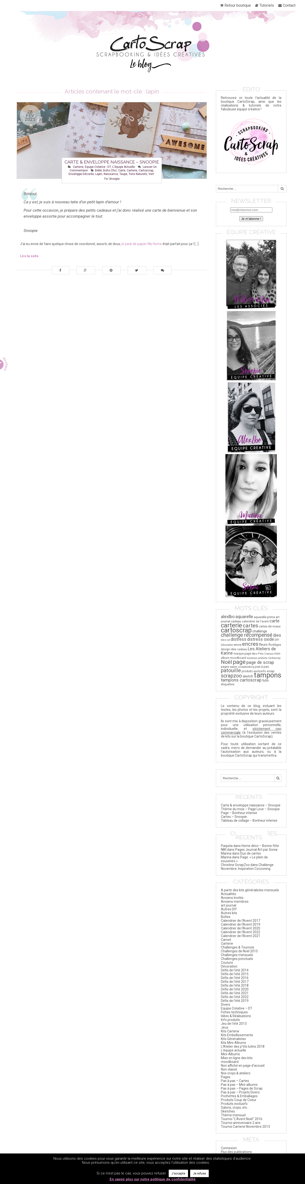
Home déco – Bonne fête (260, 846)
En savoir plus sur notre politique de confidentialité (153, 1179)
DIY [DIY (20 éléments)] (277, 639)
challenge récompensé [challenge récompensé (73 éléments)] (246, 635)
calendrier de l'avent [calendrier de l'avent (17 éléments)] (255, 621)
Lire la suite (29, 256)
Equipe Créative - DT (98, 167)
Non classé (229, 1069)
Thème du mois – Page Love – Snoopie (250, 809)
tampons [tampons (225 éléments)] (267, 675)
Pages (225, 1077)
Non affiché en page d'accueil (242, 1065)
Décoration (229, 966)
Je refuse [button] (199, 1173)
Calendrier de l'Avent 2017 (240, 921)
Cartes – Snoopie (234, 817)
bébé (98, 170)
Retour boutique (237, 5)
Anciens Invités (232, 898)
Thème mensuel (233, 1115)
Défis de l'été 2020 (235, 989)
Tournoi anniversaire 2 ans (240, 1123)
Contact (289, 5)
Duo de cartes (250, 853)
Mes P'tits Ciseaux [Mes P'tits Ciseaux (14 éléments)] (263, 653)
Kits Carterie (230, 1031)
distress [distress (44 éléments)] (238, 639)
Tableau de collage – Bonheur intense (249, 820)
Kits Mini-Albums (233, 1043)
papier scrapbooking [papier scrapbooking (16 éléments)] (242, 666)
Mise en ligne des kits (237, 1058)
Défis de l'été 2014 (235, 970)
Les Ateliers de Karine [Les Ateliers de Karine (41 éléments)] (248, 651)
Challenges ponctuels (237, 959)
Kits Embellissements (237, 1035)
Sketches (228, 1111)
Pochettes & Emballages (239, 1096)
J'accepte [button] (178, 1173)
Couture (227, 962)
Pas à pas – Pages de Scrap (242, 1088)
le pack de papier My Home (142, 244)
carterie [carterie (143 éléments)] (231, 625)
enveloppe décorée (81, 174)
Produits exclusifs (234, 1104)
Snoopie (114, 178)
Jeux (224, 1027)
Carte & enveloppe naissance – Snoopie (112, 161)
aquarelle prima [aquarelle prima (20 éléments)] (264, 617)
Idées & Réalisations (236, 1016)
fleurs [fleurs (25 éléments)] (263, 644)
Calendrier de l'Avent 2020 (240, 928)
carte (121, 170)
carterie (132, 170)
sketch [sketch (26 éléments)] (248, 676)
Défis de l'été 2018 (235, 985)
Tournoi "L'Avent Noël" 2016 (241, 1119)
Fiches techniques (234, 1012)
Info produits (230, 1020)
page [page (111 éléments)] (239, 661)
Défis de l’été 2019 (235, 1001)
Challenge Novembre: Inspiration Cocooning (247, 867)
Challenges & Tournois (237, 947)
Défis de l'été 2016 (235, 978)
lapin (98, 174)
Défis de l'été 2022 (235, 997)
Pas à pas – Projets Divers (240, 1092)
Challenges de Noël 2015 (239, 951)
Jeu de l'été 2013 (234, 1023)
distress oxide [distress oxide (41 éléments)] (260, 639)
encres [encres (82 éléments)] (250, 644)
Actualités (228, 894)
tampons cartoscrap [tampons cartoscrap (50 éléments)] (241, 680)
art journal (228, 905)
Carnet (226, 940)
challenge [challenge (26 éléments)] (259, 631)
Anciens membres (235, 901)
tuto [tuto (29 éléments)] (265, 680)
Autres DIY (229, 909)
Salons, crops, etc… (235, 1107)
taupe (123, 174)
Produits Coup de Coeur (238, 1100)
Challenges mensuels (237, 955)
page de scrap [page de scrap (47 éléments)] (260, 662)
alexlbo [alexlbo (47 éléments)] (228, 616)
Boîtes (225, 917)
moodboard (230, 1062)
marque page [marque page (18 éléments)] (242, 653)
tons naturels (138, 174)
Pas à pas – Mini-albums (239, 1085)
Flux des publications (236, 1152)
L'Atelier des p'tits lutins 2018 (242, 1046)
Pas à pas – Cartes (235, 1081)
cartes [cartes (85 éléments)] (250, 625)
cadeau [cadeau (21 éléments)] (236, 621)
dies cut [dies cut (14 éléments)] (225, 639)
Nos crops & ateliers (235, 1073)
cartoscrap (146, 170)
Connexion (229, 1148)
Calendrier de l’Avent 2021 (240, 936)
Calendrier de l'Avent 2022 (240, 932)
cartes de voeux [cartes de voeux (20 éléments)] (269, 626)
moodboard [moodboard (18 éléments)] (238, 658)
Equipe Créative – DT (236, 1008)
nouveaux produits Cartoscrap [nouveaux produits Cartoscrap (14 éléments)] (263, 658)
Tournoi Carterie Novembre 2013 (245, 1126)
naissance (111, 174)
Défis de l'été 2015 (235, 974)
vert (151, 174)
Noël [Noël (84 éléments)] (226, 662)
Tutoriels (266, 5)
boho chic (110, 170)
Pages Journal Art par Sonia (256, 849)
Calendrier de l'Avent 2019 (240, 924)
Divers (225, 1004)
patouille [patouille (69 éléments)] (231, 670)
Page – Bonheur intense (239, 813)
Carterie (78, 167)
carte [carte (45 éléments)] (274, 620)
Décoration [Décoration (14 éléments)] (227, 644)
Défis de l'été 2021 (235, 993)
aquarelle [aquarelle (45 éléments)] (244, 616)
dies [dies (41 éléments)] (277, 635)
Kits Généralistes (233, 1039)
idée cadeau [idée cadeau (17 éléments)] (239, 649)
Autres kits (229, 913)
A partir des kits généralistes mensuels (250, 890)
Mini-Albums (230, 1054)
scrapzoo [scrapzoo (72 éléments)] (231, 676)
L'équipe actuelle (123, 167)
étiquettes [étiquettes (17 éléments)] (227, 684)
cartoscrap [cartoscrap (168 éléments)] (236, 630)
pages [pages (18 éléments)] (225, 666)
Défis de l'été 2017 (235, 982)
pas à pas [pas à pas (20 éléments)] (262, 666)
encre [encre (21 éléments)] (237, 644)
